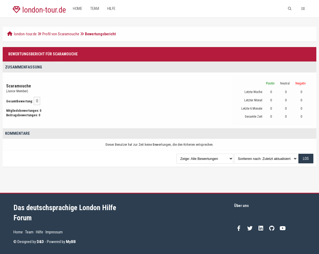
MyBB (71, 241)
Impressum (54, 232)
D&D (40, 241)
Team (94, 8)
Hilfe (111, 8)
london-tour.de (39, 9)
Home (77, 8)
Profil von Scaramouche (60, 34)
